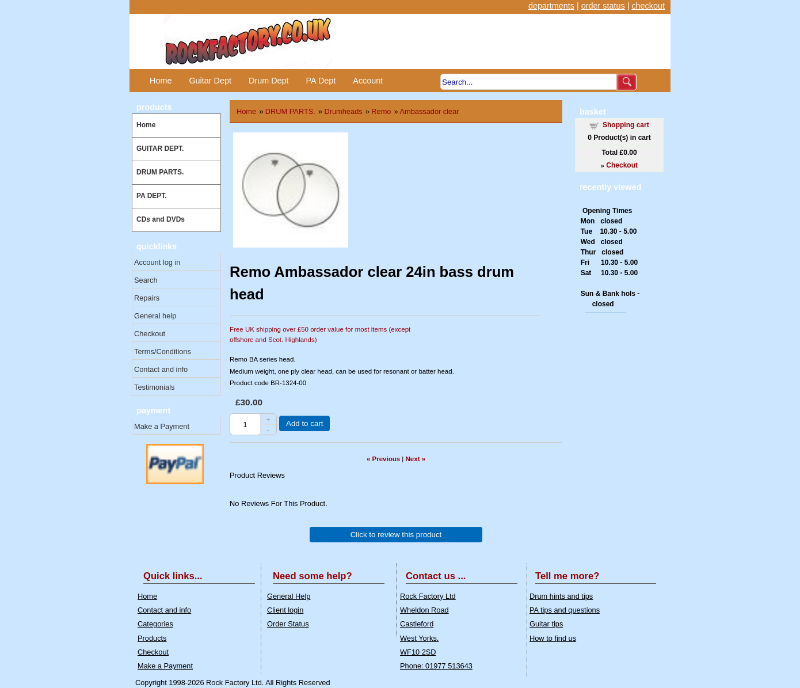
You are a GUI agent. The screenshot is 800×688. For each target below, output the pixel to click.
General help (155, 315)
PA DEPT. (151, 196)
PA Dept (321, 80)
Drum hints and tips (561, 596)
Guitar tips (546, 623)
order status (603, 5)
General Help (288, 596)
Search (146, 280)
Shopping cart (626, 125)
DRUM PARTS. (160, 172)
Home (161, 80)
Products (152, 638)
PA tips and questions (564, 610)
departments (551, 5)
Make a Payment (161, 426)
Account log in (157, 262)
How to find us (552, 638)
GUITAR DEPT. (160, 149)
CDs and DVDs (160, 219)
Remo (381, 111)
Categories (155, 623)
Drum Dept (269, 80)
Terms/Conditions (162, 351)
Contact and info (161, 369)
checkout (648, 5)
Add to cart (304, 423)
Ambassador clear (429, 111)
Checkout (149, 333)
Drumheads (344, 111)
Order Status (288, 623)
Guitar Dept (210, 80)
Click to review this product (396, 534)
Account (368, 80)
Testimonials (154, 387)
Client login (285, 610)
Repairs (146, 298)
